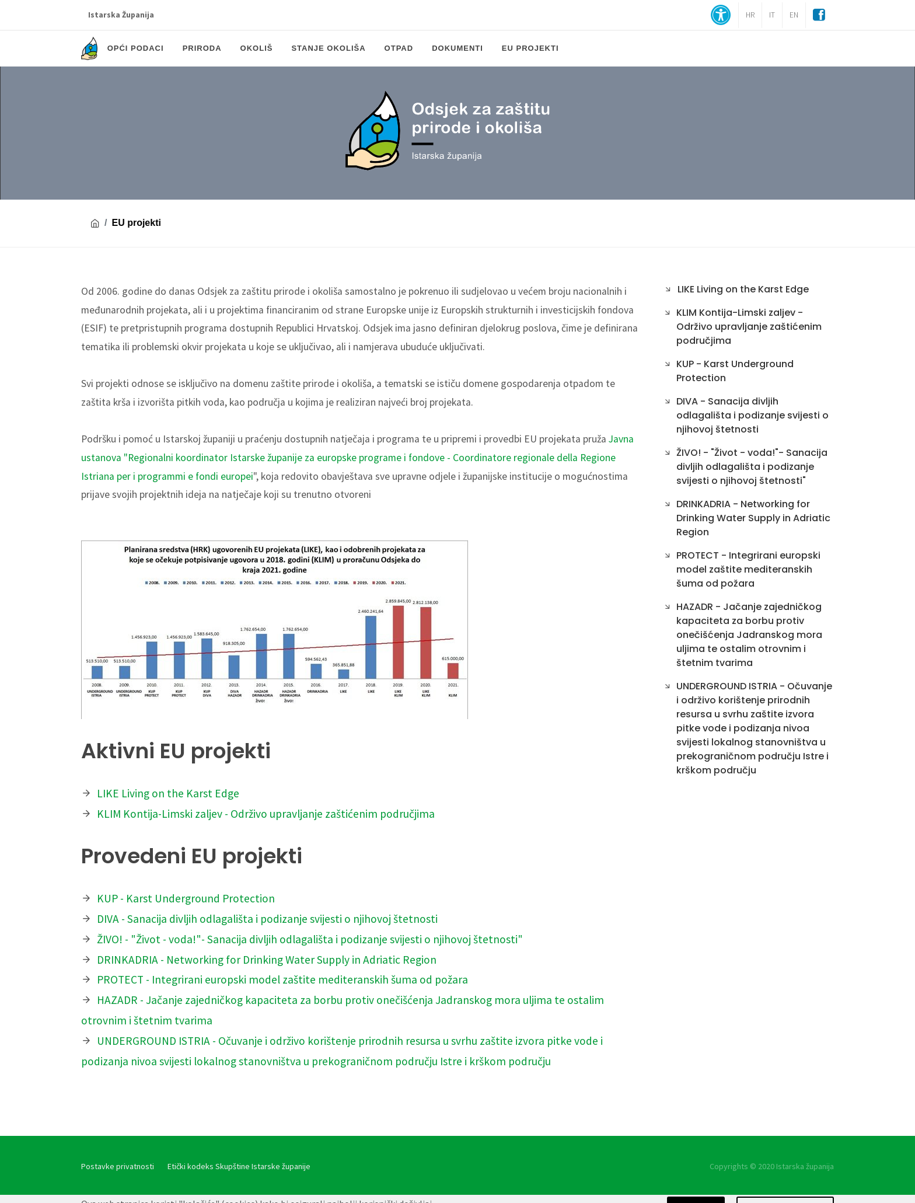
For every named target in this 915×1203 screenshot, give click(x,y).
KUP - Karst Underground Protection (186, 898)
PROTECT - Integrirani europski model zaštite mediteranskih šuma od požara (282, 979)
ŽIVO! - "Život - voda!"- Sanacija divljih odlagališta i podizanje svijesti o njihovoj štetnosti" (310, 939)
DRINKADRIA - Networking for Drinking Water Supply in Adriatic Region (266, 960)
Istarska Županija (121, 15)
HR (750, 15)
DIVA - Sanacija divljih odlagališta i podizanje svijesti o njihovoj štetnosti (267, 919)
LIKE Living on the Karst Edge (168, 793)
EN (794, 15)
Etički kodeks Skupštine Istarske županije (238, 1166)
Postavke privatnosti (117, 1166)
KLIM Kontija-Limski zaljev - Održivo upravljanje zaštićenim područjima (266, 814)
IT (772, 15)
